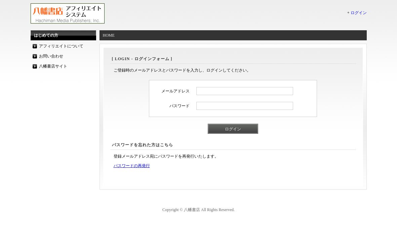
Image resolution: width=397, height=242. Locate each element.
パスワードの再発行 (132, 165)
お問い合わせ (51, 56)
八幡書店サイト (53, 66)
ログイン (359, 12)
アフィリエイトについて (61, 46)
